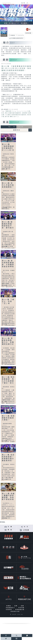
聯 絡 (10, 530)
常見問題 (21, 607)
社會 (29, 111)
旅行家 (7, 116)
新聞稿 (9, 605)
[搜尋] (27, 3)
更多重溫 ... (3, 522)
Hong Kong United (19, 111)
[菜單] (31, 3)
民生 (3, 113)
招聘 (16, 605)
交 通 (10, 526)
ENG (22, 3)
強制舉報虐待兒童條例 (19, 114)
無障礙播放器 (20, 609)
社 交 (26, 526)
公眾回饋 (26, 530)
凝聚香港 (9, 111)
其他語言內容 (15, 611)
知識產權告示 (11, 607)
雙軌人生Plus (14, 116)
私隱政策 (9, 609)
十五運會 (8, 114)
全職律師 (25, 113)
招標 (23, 605)
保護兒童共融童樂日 (14, 113)
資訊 (6, 113)
